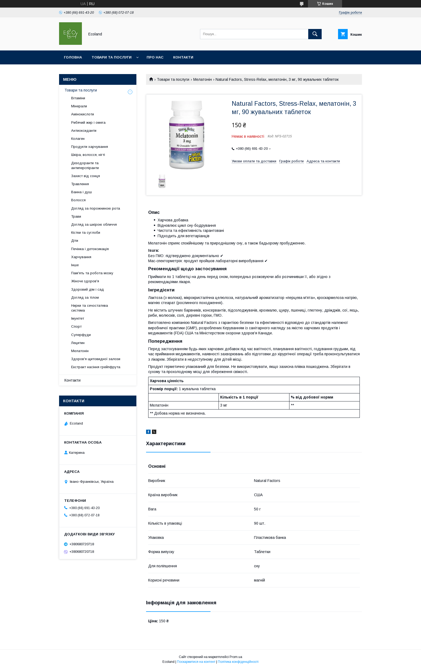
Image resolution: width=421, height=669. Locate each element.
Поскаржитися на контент (196, 662)
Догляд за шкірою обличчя (94, 224)
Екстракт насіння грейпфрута (95, 367)
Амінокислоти (82, 114)
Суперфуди (81, 335)
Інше (75, 265)
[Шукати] (315, 34)
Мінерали (79, 106)
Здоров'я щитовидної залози (95, 359)
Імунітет (77, 318)
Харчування (81, 257)
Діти (74, 241)
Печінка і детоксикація (90, 249)
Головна (73, 57)
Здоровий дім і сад (87, 289)
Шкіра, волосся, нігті (88, 155)
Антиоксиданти (83, 131)
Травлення (80, 184)
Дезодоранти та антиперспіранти (85, 165)
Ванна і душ (81, 192)
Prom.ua (236, 657)
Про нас (155, 57)
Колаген (78, 139)
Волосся (78, 200)
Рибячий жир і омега (88, 122)
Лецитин (78, 343)
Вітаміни (78, 98)
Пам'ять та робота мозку (92, 273)
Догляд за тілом (85, 297)
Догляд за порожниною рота (95, 208)
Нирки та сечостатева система (89, 308)
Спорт (76, 326)
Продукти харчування (89, 147)
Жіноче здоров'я (85, 281)
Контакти (183, 57)
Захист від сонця (85, 176)
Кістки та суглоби (85, 233)
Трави (76, 216)
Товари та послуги (112, 57)
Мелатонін (202, 79)
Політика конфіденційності (238, 662)
